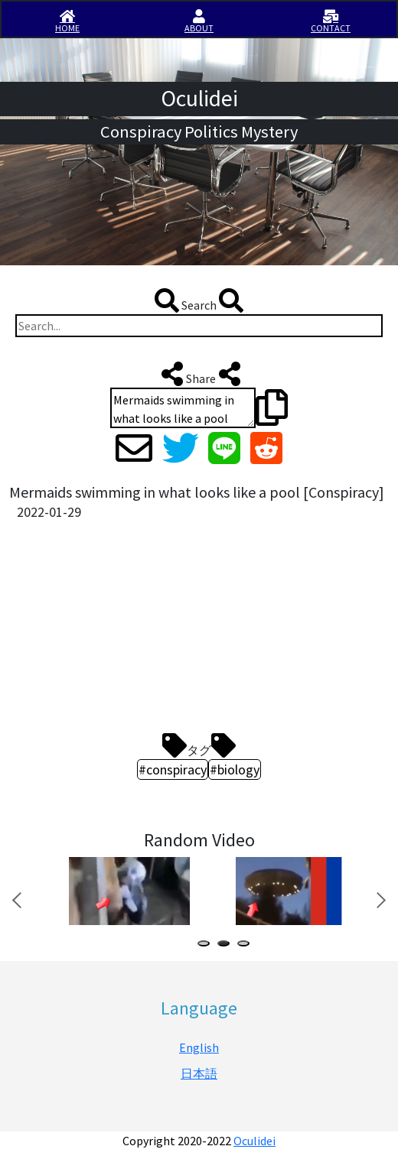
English (199, 1047)
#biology (234, 769)
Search (199, 300)
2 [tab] (226, 945)
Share (199, 374)
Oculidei (254, 1140)
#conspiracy (173, 769)
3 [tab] (246, 945)
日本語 (199, 1073)
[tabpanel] (127, 891)
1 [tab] (207, 945)
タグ (199, 745)
